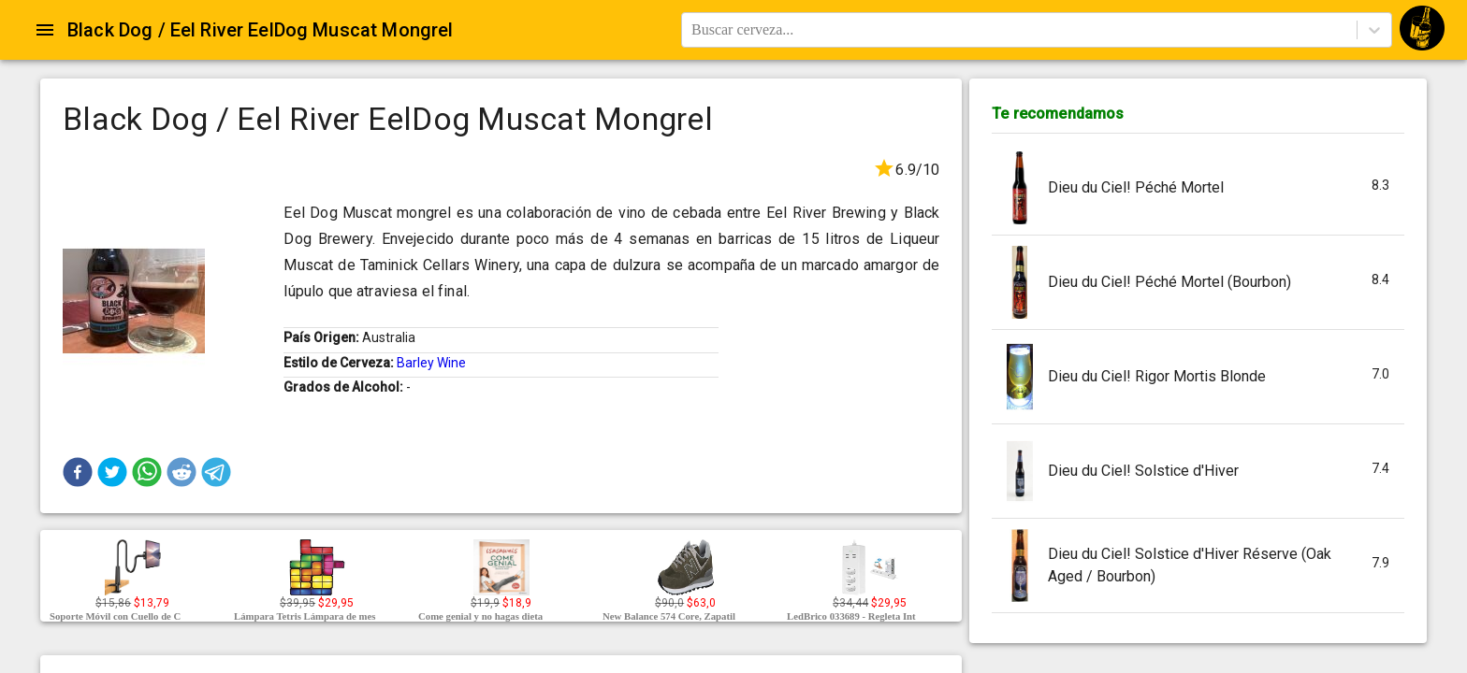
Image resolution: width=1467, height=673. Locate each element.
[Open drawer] (44, 29)
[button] (78, 472)
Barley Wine (431, 362)
